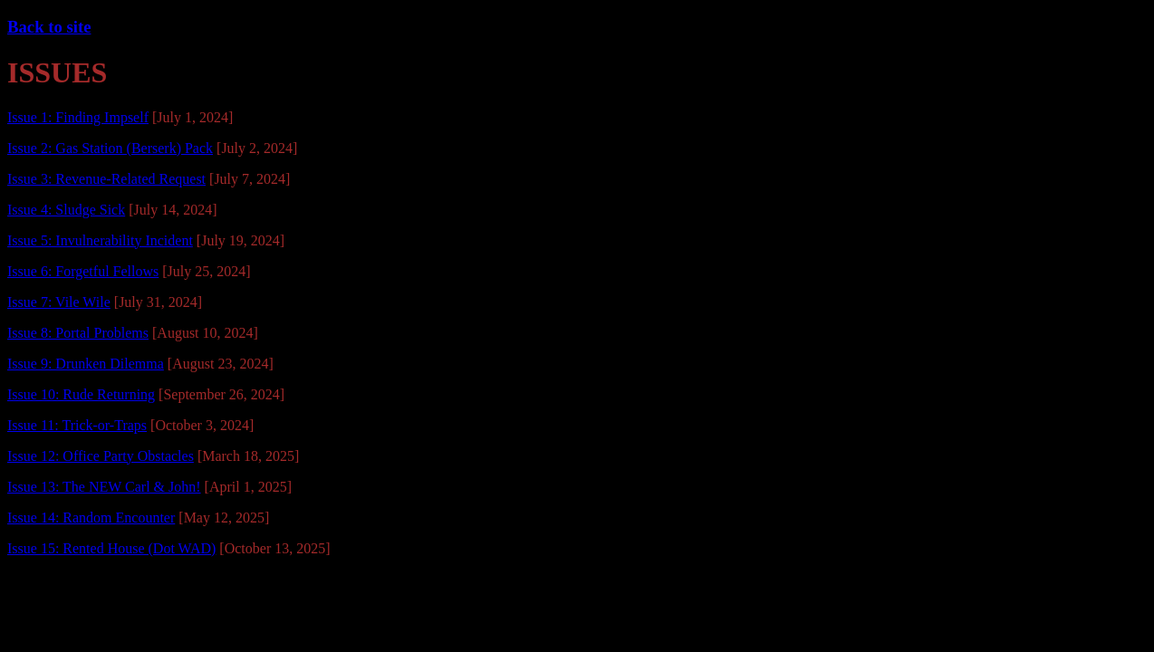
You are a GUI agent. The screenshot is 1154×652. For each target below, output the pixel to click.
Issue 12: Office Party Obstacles (100, 456)
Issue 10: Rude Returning (81, 394)
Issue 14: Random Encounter (91, 517)
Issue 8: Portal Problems (78, 332)
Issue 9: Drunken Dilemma (85, 363)
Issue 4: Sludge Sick (66, 209)
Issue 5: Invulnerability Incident (100, 240)
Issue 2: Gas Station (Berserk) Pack (110, 148)
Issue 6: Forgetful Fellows (83, 271)
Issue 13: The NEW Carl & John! (104, 486)
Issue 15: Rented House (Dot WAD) (111, 548)
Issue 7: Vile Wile (59, 302)
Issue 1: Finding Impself (78, 117)
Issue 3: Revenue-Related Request (106, 179)
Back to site (49, 26)
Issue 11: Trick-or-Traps (77, 425)
